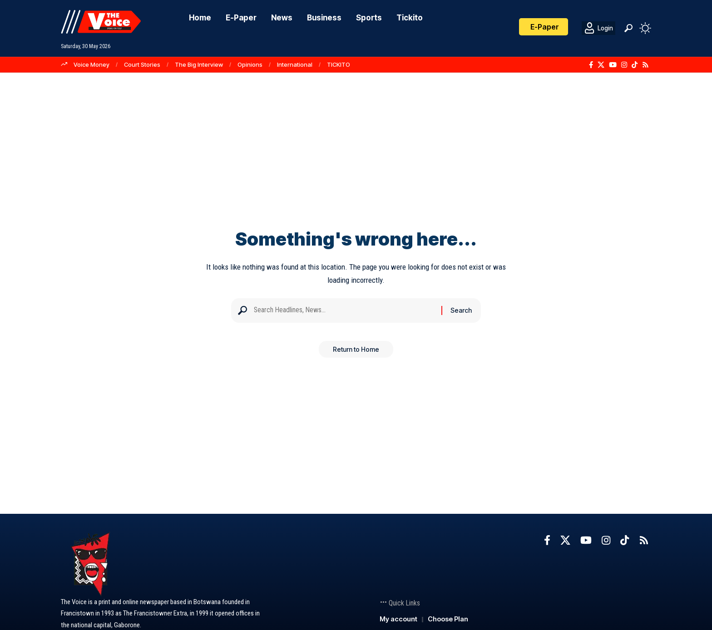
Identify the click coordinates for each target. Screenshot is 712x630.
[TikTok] (634, 65)
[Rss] (645, 65)
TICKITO (338, 64)
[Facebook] (591, 65)
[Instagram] (624, 65)
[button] (628, 28)
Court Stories (142, 64)
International (294, 64)
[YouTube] (613, 65)
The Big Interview (199, 64)
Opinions (249, 64)
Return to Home (356, 352)
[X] (601, 65)
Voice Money (91, 64)
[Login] (598, 28)
